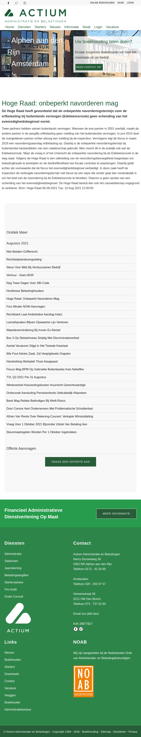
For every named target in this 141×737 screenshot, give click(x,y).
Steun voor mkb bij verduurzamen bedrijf (33, 267)
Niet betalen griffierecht (22, 251)
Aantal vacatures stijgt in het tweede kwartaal (37, 345)
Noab (87, 27)
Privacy (133, 731)
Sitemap (106, 731)
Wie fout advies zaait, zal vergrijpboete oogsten (38, 353)
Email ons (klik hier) (86, 613)
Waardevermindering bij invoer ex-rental (33, 330)
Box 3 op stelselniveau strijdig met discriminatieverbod (42, 337)
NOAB (121, 2)
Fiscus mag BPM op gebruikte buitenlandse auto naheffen (45, 369)
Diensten (24, 27)
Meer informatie (116, 513)
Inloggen (10, 695)
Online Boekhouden (103, 2)
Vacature (112, 27)
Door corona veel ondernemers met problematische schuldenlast (49, 408)
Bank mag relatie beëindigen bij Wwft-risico (35, 400)
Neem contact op (88, 67)
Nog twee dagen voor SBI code (27, 283)
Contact (11, 32)
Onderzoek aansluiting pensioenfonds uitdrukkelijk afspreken (46, 392)
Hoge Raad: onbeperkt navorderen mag (32, 298)
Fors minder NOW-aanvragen (25, 306)
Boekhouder (12, 702)
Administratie (13, 553)
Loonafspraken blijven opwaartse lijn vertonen (37, 322)
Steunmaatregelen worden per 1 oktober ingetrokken (41, 432)
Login (98, 27)
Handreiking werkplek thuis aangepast (32, 361)
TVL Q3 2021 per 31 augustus (26, 377)
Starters (40, 27)
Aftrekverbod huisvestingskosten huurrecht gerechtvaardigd (45, 385)
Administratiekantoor (18, 709)
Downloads (12, 673)
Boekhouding (90, 731)
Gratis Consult (14, 596)
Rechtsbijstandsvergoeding (24, 259)
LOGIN (130, 2)
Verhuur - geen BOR (20, 275)
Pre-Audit (11, 589)
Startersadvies (14, 582)
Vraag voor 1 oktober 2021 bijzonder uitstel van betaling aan (46, 424)
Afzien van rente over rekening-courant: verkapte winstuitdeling (49, 416)
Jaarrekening (13, 568)
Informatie (71, 27)
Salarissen (11, 561)
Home (10, 27)
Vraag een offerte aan (70, 461)
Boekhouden (13, 659)
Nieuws (55, 27)
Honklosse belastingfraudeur (25, 290)
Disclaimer (119, 731)
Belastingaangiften (17, 575)
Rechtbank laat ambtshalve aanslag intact (34, 314)
